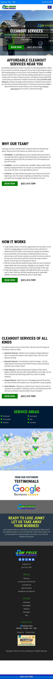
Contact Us (20, 632)
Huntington (33, 416)
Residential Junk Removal (26, 591)
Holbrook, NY (26, 564)
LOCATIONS (26, 598)
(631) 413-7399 (47, 2)
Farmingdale (7, 419)
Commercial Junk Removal (26, 581)
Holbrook (6, 422)
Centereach (6, 416)
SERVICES (26, 574)
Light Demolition (26, 588)
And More (33, 422)
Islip (31, 419)
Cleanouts (26, 578)
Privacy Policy (30, 632)
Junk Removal (26, 585)
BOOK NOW (16, 47)
